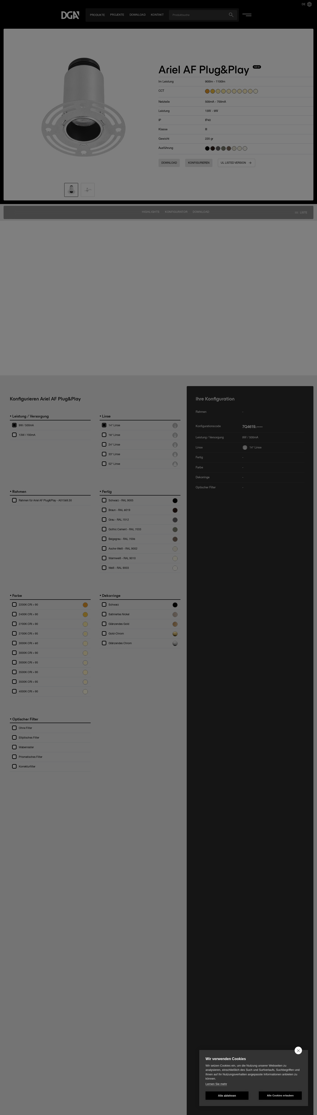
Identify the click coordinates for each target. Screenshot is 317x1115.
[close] (298, 1050)
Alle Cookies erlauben (280, 1095)
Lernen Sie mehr (216, 1084)
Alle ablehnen (227, 1095)
